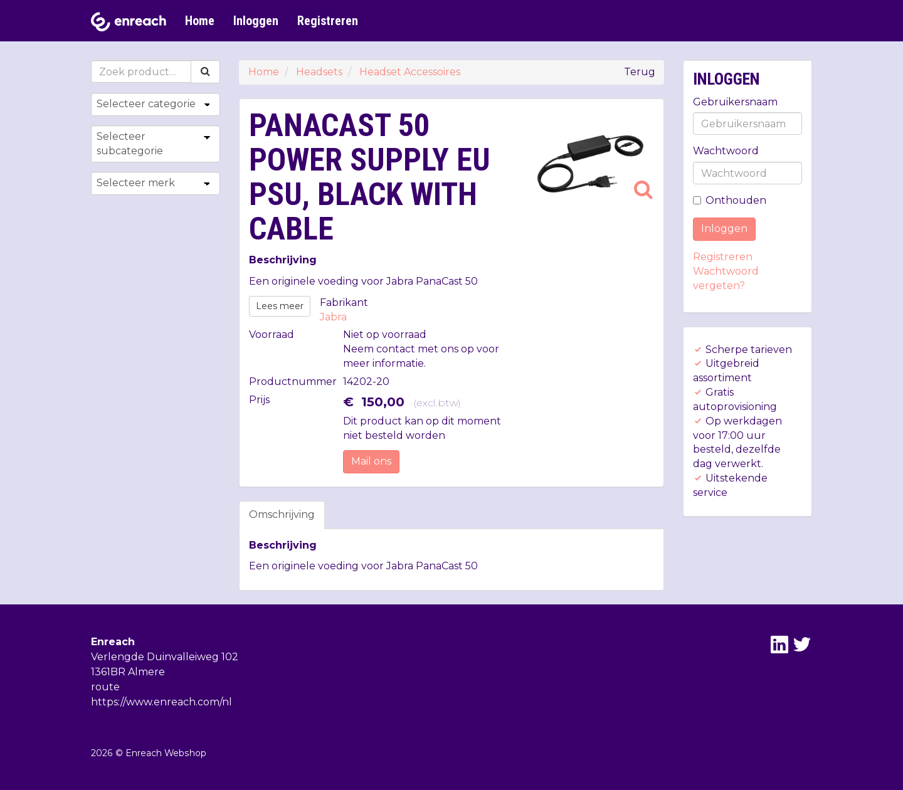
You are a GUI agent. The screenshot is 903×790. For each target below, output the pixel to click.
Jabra (333, 317)
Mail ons (371, 461)
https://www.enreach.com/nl (161, 702)
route (105, 687)
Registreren (327, 20)
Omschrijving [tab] (282, 514)
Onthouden (729, 200)
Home (199, 20)
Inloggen (255, 20)
